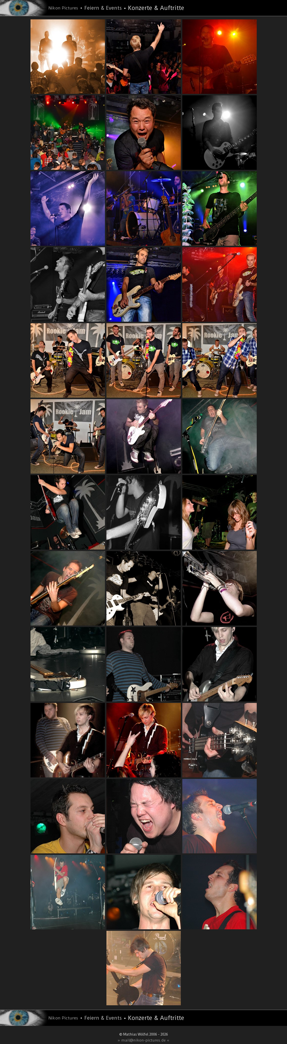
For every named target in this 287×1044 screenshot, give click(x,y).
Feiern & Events (103, 8)
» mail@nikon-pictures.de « (143, 1040)
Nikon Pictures (63, 7)
